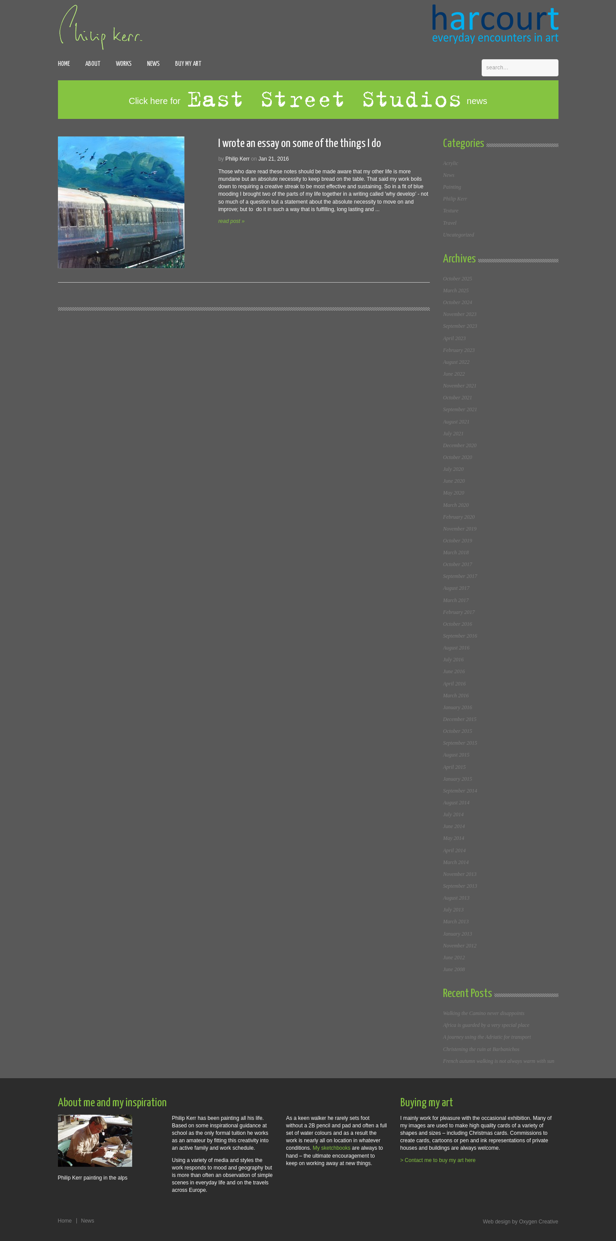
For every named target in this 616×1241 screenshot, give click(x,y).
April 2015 (454, 767)
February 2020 (459, 517)
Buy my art (188, 64)
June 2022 (454, 374)
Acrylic (450, 163)
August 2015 (456, 755)
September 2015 (460, 743)
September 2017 (460, 576)
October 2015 (457, 731)
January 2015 (457, 779)
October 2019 (457, 541)
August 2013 (456, 898)
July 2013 (453, 910)
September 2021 (460, 409)
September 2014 (460, 791)
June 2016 (454, 671)
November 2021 (459, 386)
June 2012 (454, 957)
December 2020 (459, 445)
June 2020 (454, 481)
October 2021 (457, 398)
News (153, 64)
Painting (452, 187)
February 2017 (459, 612)
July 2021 (453, 433)
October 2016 (457, 624)
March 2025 (456, 290)
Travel (450, 223)
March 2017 (456, 600)
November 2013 (459, 874)
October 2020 (457, 457)
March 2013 (456, 921)
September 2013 (460, 886)
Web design (497, 1222)
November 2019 (459, 529)
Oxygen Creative (538, 1222)
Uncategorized (458, 235)
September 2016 (460, 636)
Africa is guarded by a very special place (486, 1025)
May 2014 (453, 838)
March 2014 (456, 862)
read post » (231, 221)
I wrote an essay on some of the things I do (299, 144)
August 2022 (456, 362)
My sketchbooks (331, 1148)
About (93, 64)
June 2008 (454, 969)
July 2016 (453, 659)
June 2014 (454, 826)
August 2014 (456, 803)
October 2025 (457, 279)
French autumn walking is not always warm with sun (499, 1061)
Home (64, 64)
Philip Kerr (455, 199)
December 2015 (459, 719)
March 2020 (456, 505)
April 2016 (454, 684)
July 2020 (453, 469)
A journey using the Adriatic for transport (487, 1037)
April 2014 (454, 850)
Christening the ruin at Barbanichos (481, 1049)
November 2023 (459, 314)
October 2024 (457, 302)
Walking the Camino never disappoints (484, 1013)
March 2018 (456, 552)
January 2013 (457, 934)
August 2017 (456, 588)
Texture (450, 211)
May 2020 (453, 493)
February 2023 (459, 350)
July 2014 (453, 814)
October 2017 (457, 564)
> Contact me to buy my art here (438, 1160)
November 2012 (459, 946)
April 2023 (454, 338)
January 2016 (457, 707)
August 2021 (456, 422)
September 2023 (460, 326)
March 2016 (456, 695)
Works (124, 64)
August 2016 (456, 648)
